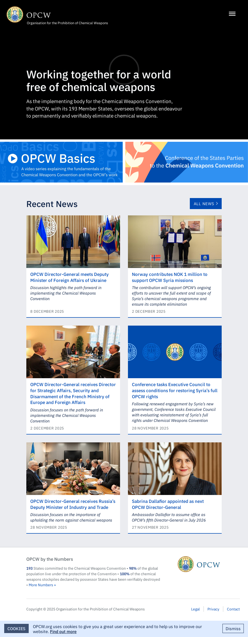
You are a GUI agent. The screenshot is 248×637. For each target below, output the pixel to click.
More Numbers (41, 584)
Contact (233, 608)
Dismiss (233, 628)
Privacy (213, 608)
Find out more (63, 631)
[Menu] (232, 14)
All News (204, 203)
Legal (195, 608)
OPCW (209, 564)
